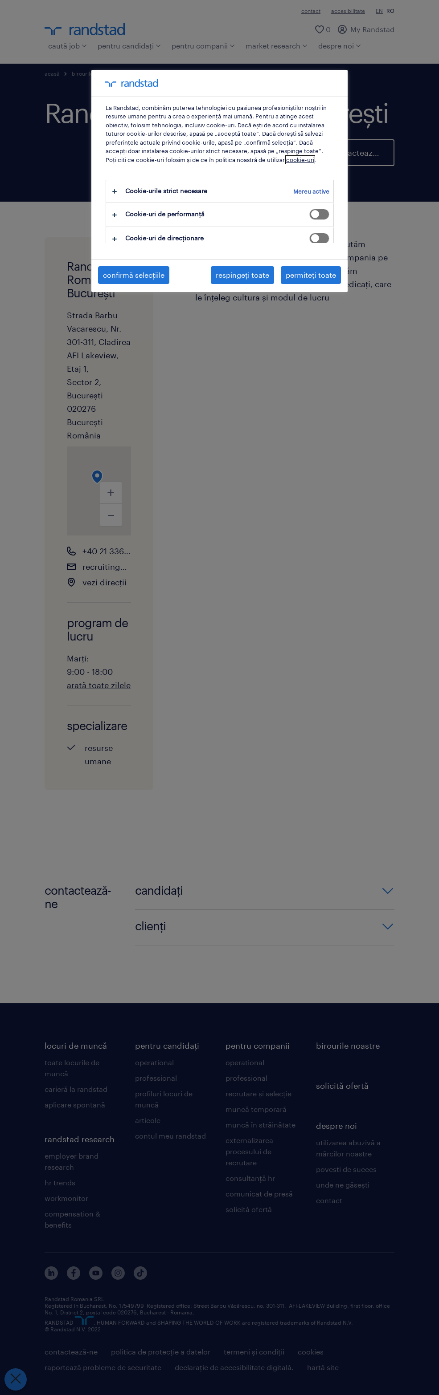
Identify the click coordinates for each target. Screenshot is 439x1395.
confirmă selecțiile (133, 275)
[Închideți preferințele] (15, 1379)
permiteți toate (311, 275)
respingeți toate (242, 275)
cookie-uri (300, 159)
